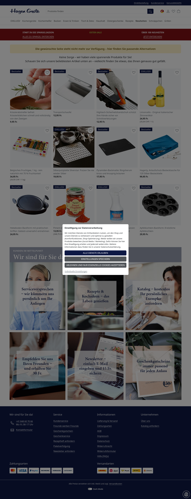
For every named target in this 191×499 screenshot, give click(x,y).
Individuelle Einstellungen (76, 271)
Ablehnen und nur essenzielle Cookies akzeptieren (95, 265)
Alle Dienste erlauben (95, 252)
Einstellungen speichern (95, 259)
